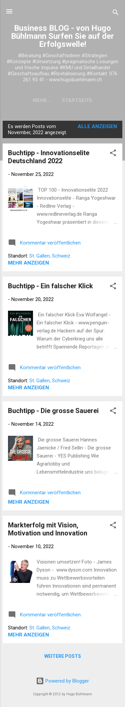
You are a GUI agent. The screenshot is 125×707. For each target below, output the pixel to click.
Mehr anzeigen (28, 263)
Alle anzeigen (97, 126)
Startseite (62, 100)
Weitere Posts (62, 656)
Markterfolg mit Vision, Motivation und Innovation (47, 529)
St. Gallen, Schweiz (49, 256)
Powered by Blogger (62, 681)
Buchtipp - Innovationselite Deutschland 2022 (48, 157)
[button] (113, 154)
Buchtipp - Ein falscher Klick (50, 286)
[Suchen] (116, 13)
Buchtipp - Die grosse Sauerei (53, 411)
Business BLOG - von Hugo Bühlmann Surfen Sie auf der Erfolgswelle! (62, 36)
